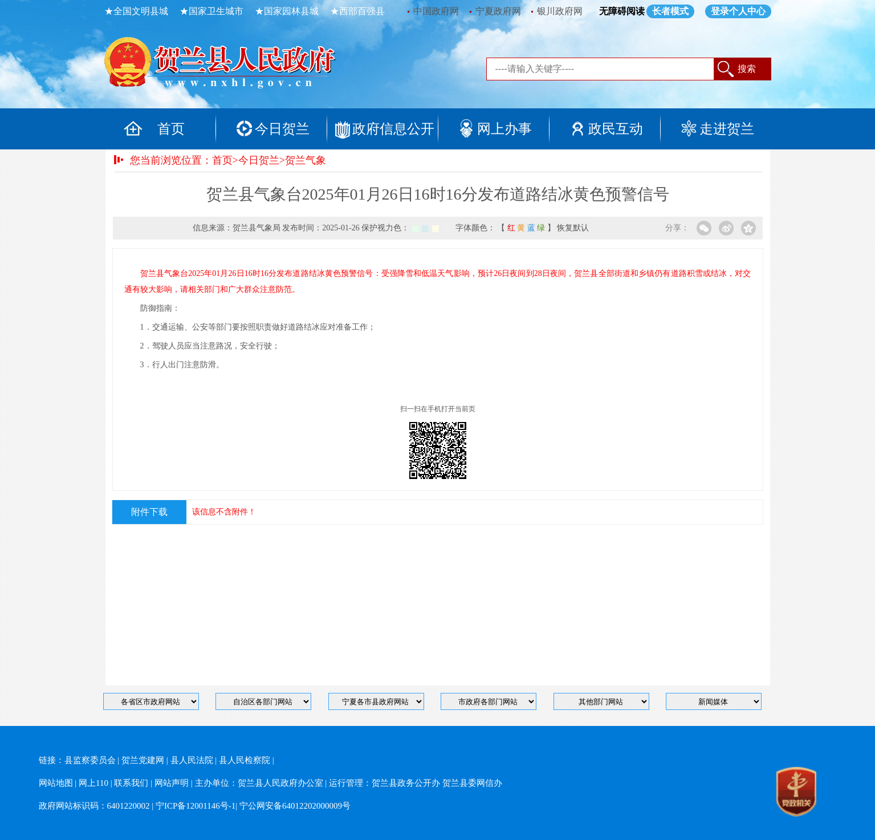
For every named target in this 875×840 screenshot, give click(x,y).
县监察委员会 (90, 760)
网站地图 (56, 783)
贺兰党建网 (142, 760)
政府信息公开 (393, 128)
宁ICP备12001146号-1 (195, 805)
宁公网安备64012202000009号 (295, 805)
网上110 (93, 783)
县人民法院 (191, 760)
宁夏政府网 (498, 11)
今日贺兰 (282, 128)
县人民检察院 (244, 760)
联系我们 (131, 783)
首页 (171, 128)
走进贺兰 (726, 128)
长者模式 (670, 11)
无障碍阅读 (622, 11)
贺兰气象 (305, 160)
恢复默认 (573, 228)
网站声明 (171, 783)
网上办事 (504, 128)
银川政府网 (560, 11)
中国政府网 (436, 11)
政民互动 (615, 128)
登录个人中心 (738, 11)
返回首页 (232, 65)
